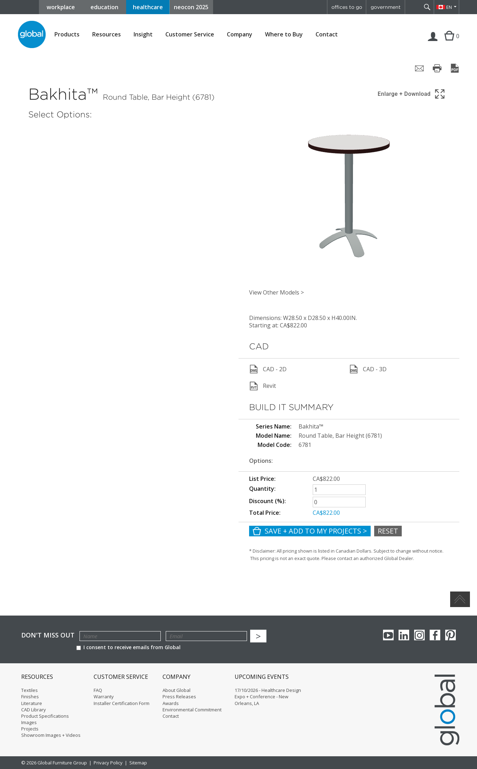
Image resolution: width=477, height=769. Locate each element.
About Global (176, 690)
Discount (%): (267, 501)
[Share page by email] (419, 68)
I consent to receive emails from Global (128, 647)
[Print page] (437, 68)
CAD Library (33, 709)
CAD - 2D (268, 369)
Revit (262, 386)
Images (29, 722)
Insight (143, 34)
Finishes (30, 696)
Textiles (29, 690)
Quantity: (262, 489)
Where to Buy (284, 34)
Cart (448, 43)
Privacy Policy (108, 762)
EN (449, 7)
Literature (31, 703)
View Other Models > (276, 292)
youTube (388, 635)
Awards (171, 703)
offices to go (346, 7)
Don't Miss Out (48, 635)
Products (67, 34)
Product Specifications (45, 716)
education (104, 7)
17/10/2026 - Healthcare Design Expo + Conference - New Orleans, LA (268, 696)
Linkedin (404, 635)
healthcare (148, 7)
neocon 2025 (191, 7)
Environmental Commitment (192, 709)
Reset (388, 531)
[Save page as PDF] (455, 68)
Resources (106, 34)
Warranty (104, 696)
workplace (61, 7)
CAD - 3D (368, 369)
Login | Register (433, 43)
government (386, 7)
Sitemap (138, 762)
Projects (30, 729)
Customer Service (189, 34)
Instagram (419, 635)
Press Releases (179, 696)
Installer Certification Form (121, 703)
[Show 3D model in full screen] (412, 94)
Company (239, 34)
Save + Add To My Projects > (310, 531)
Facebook (435, 635)
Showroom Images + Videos (51, 735)
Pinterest (450, 635)
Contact (327, 34)
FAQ (98, 690)
